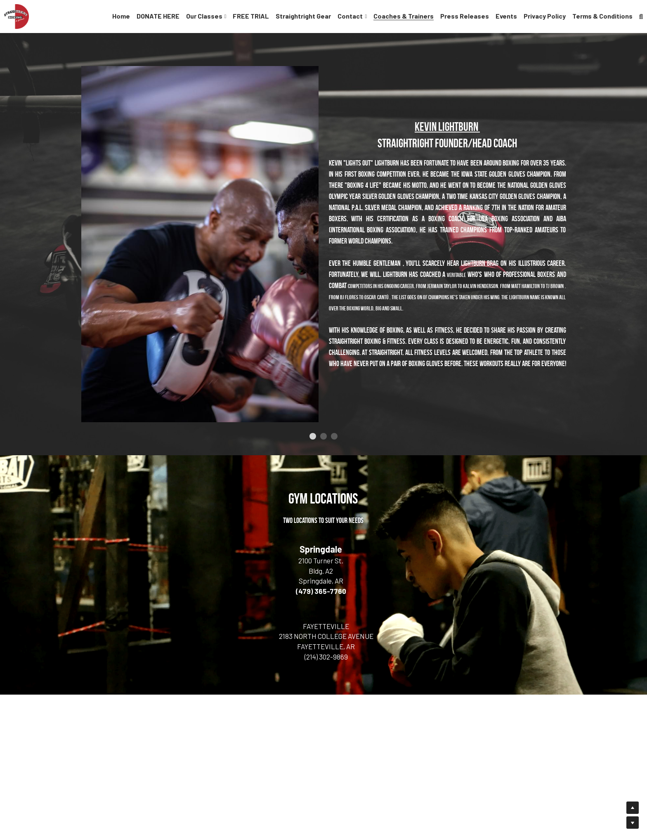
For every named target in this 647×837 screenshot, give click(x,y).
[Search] (641, 16)
